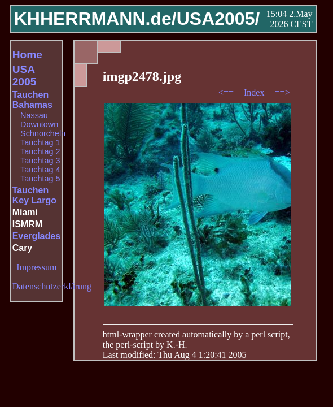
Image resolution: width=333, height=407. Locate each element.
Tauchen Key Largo (34, 195)
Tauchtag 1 (40, 142)
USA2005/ (218, 18)
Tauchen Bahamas (32, 100)
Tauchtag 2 (40, 151)
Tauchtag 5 (40, 178)
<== (227, 92)
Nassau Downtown (39, 120)
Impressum (36, 267)
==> (282, 92)
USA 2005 (24, 75)
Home (27, 54)
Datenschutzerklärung (51, 286)
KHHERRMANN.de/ (95, 18)
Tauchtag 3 (40, 160)
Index (255, 92)
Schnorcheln (42, 133)
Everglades (36, 236)
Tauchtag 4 (40, 169)
